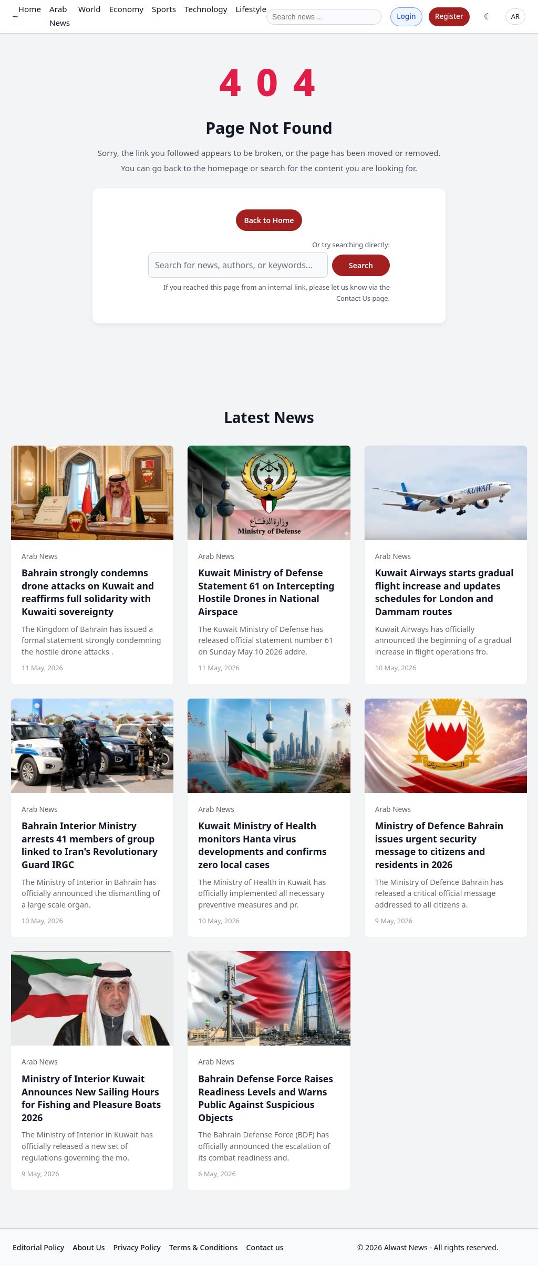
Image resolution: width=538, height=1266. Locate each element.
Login (406, 16)
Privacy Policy (137, 1247)
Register (449, 16)
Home (29, 9)
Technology (205, 9)
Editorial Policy (38, 1247)
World (89, 9)
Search (361, 265)
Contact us (265, 1247)
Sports (164, 9)
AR (515, 16)
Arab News (59, 15)
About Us (89, 1247)
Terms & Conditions (203, 1247)
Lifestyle (250, 9)
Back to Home (269, 220)
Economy (126, 9)
